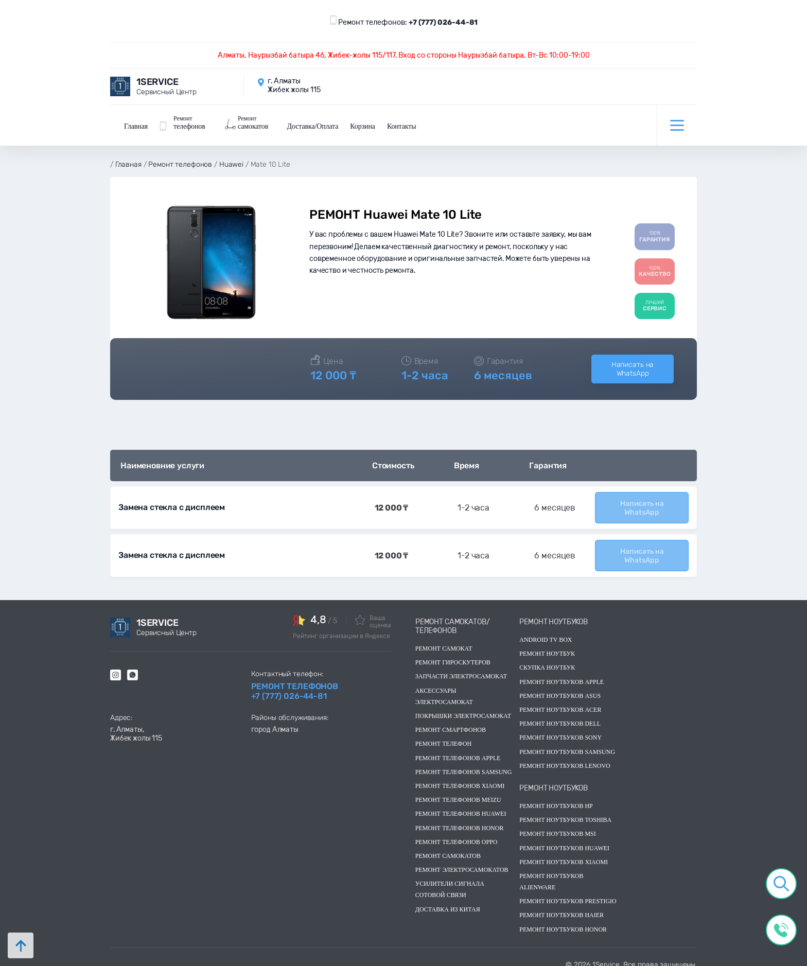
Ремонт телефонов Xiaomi (460, 776)
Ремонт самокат (443, 639)
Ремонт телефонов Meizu (458, 790)
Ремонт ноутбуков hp (556, 796)
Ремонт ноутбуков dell (560, 714)
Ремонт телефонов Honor (459, 818)
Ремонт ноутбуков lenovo (564, 756)
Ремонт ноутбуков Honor (563, 919)
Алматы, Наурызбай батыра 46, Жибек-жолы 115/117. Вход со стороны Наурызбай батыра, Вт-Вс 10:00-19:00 (404, 55)
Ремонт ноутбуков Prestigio (568, 891)
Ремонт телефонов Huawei (460, 804)
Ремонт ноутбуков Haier (561, 905)
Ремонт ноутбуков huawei (564, 838)
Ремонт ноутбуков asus (560, 686)
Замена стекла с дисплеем (171, 500)
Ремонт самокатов (448, 846)
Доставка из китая (447, 899)
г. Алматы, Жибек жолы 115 (136, 724)
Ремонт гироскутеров (452, 653)
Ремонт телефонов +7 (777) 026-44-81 (294, 682)
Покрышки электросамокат (463, 706)
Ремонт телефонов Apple (458, 748)
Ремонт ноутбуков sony (560, 728)
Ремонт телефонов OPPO (456, 832)
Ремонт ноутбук (547, 644)
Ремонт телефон (443, 734)
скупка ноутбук (547, 658)
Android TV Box (545, 630)
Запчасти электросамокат (461, 667)
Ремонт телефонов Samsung (463, 762)
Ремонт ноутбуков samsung (567, 742)
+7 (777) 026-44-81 (443, 22)
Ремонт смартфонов (450, 720)
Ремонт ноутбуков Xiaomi (563, 852)
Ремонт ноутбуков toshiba (565, 810)
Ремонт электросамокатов (461, 860)
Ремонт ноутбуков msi (557, 824)
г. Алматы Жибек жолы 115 (294, 85)
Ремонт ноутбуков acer (560, 700)
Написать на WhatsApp (632, 363)
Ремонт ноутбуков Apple (561, 672)
